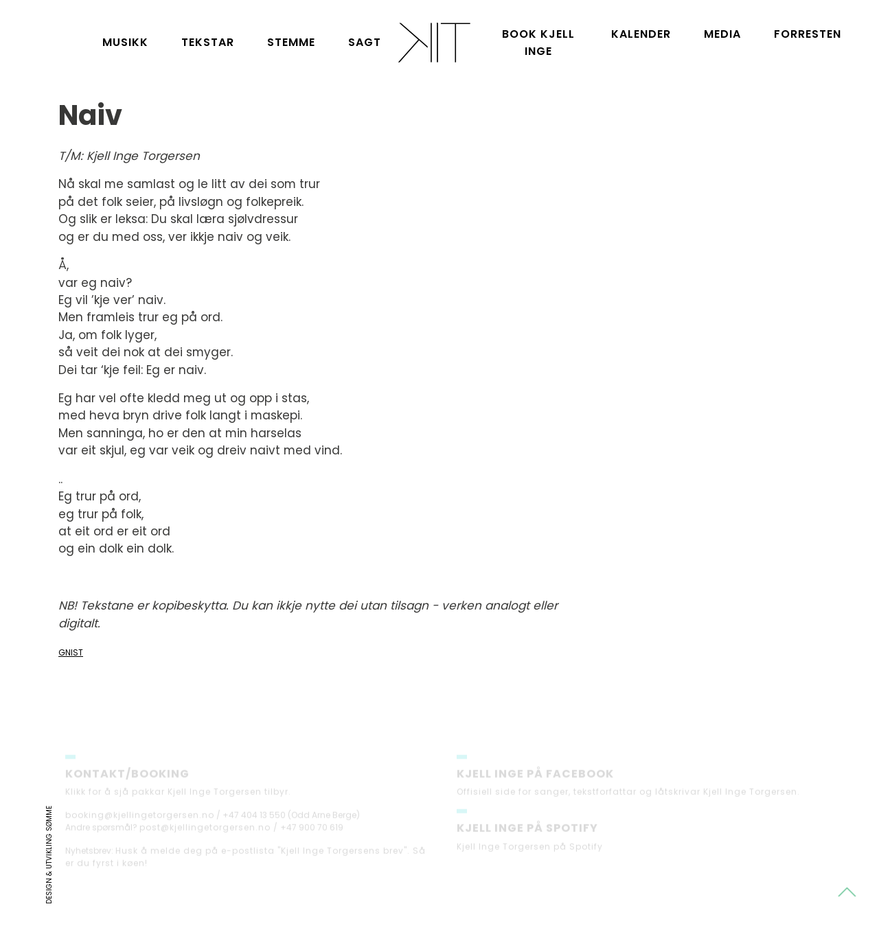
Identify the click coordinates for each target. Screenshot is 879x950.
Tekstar (207, 42)
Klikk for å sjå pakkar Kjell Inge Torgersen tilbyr (176, 798)
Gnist (70, 652)
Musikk (125, 42)
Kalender (641, 34)
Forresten (807, 34)
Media (722, 34)
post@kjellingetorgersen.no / (208, 833)
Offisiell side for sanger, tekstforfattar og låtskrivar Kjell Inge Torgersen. (628, 798)
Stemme (291, 42)
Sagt (364, 42)
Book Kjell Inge (538, 42)
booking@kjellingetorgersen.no (139, 821)
